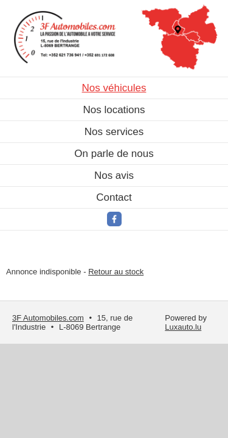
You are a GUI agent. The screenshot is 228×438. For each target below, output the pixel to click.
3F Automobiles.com (48, 317)
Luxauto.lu (183, 327)
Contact (114, 197)
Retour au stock (115, 271)
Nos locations (114, 110)
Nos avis (114, 175)
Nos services (114, 131)
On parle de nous (113, 153)
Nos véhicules (114, 88)
